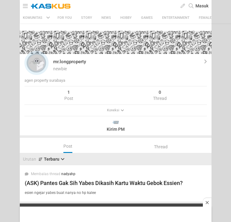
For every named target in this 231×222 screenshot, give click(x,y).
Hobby (126, 18)
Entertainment (176, 18)
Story (86, 18)
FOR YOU (65, 18)
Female (205, 18)
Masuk (201, 5)
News (106, 18)
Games (147, 18)
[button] (36, 63)
